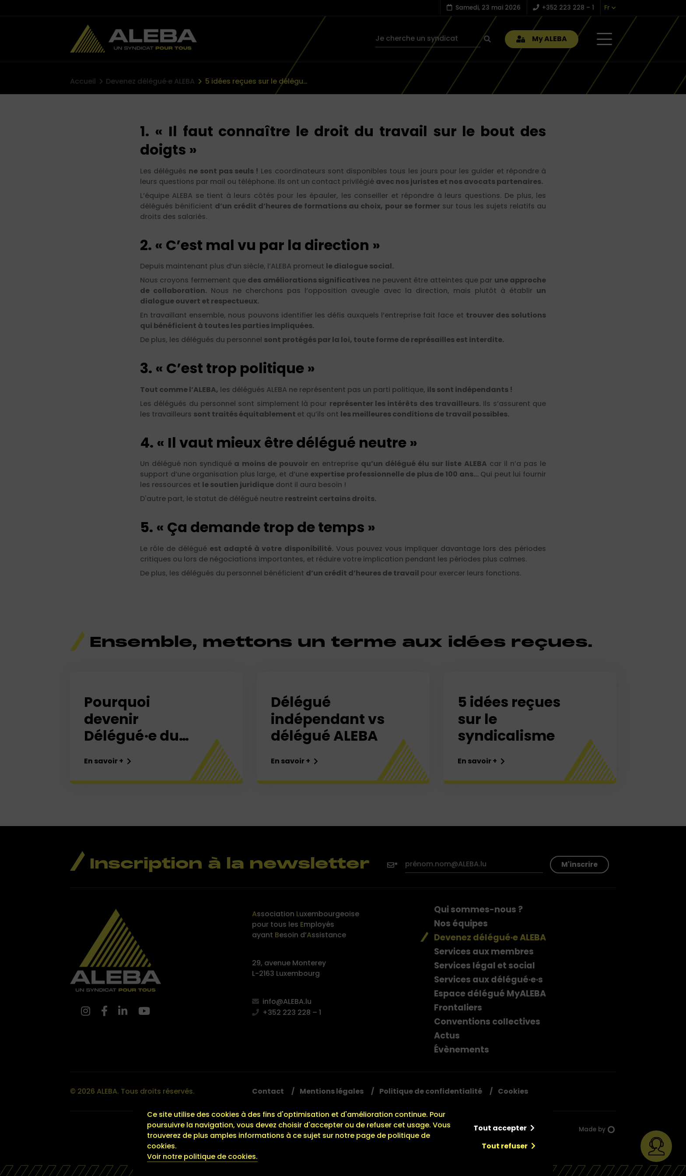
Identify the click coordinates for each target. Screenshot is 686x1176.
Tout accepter (500, 1128)
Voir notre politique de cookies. (202, 1156)
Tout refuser (505, 1146)
